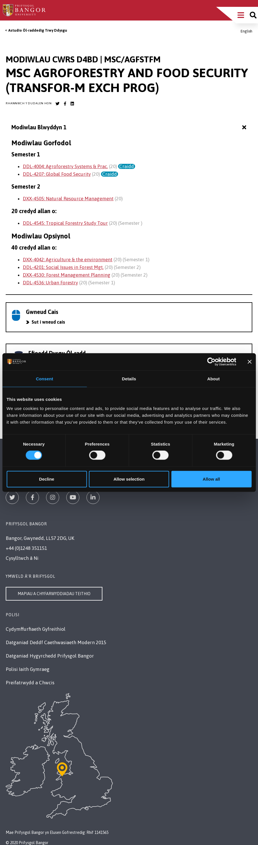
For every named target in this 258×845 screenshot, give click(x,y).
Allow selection (129, 478)
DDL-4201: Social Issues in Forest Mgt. (63, 267)
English (246, 31)
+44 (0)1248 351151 (26, 548)
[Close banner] (249, 362)
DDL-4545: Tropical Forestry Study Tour (65, 223)
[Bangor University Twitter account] (57, 103)
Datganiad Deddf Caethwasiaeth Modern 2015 (56, 642)
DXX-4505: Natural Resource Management (68, 198)
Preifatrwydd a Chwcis (30, 682)
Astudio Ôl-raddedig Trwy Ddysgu (37, 30)
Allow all (211, 478)
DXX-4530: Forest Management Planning (66, 275)
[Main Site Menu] (240, 15)
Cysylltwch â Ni (22, 558)
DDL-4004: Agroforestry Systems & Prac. (65, 166)
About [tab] (213, 378)
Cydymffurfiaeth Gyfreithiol (35, 629)
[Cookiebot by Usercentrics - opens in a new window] (211, 362)
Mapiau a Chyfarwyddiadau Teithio (54, 593)
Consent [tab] (44, 378)
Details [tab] (129, 378)
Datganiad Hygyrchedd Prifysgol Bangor (50, 656)
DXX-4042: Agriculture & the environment (67, 259)
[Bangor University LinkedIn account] (72, 103)
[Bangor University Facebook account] (64, 103)
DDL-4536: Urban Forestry (50, 282)
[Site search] (253, 15)
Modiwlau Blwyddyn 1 (129, 127)
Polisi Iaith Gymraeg (27, 669)
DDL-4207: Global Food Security (57, 174)
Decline (46, 478)
